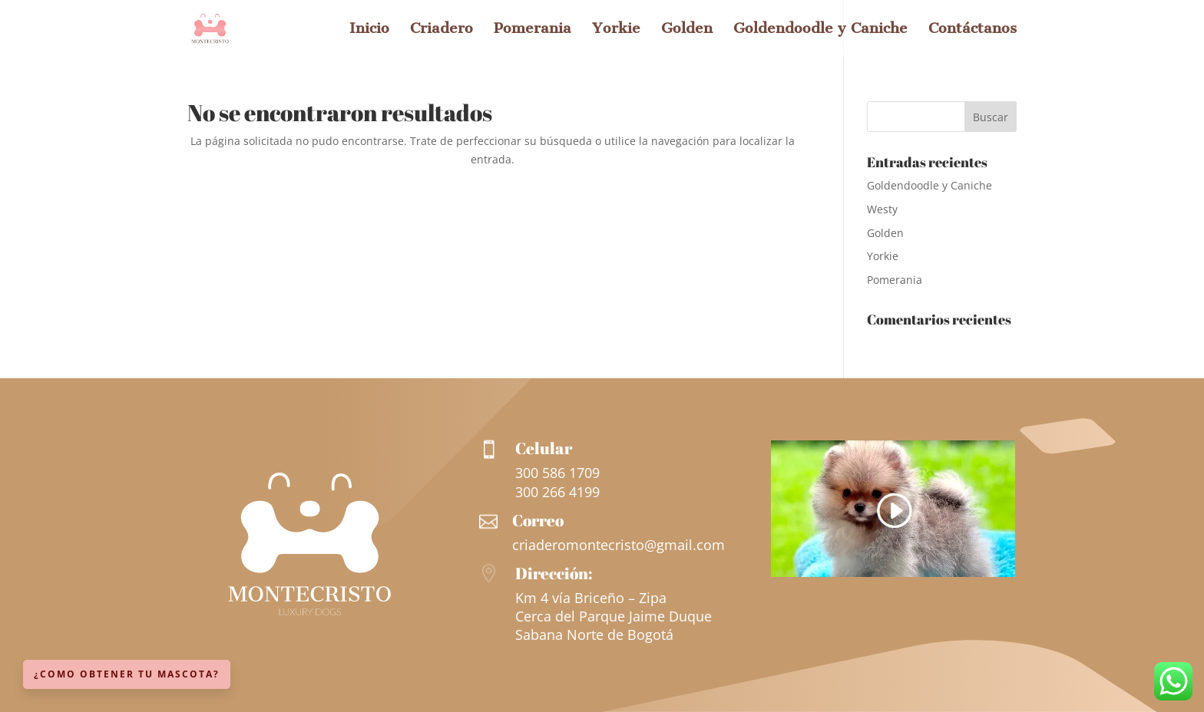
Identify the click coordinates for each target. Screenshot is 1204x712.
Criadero (441, 30)
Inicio (369, 30)
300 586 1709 (557, 472)
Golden (687, 30)
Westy (882, 209)
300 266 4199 (557, 492)
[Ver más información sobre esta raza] (893, 572)
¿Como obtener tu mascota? (127, 674)
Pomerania (532, 30)
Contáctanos (972, 30)
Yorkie (616, 30)
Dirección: (554, 573)
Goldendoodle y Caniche (820, 30)
